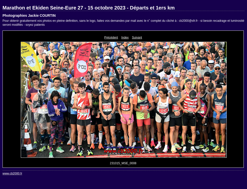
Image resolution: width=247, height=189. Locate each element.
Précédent (111, 37)
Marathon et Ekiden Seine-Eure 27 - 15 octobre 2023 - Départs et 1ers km (89, 7)
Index (125, 37)
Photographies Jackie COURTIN (29, 16)
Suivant (137, 37)
